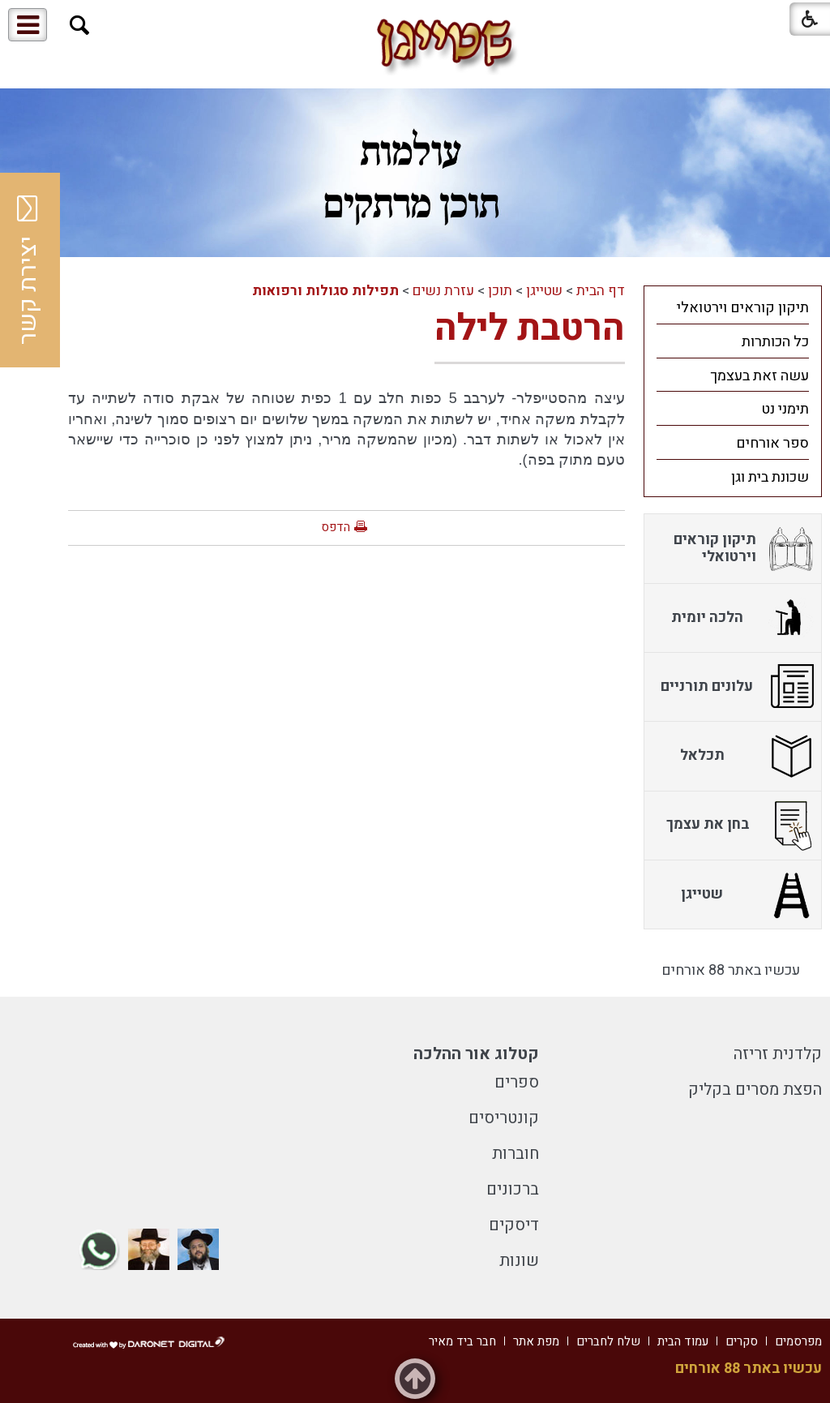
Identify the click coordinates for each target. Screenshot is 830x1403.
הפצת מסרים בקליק (755, 1089)
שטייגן (544, 291)
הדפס (335, 527)
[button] (79, 25)
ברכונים (512, 1189)
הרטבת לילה (529, 328)
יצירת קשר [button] (28, 270)
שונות (519, 1260)
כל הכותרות (775, 342)
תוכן (500, 291)
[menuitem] (733, 307)
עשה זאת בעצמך (759, 376)
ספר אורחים (772, 443)
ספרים (516, 1082)
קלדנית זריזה (778, 1054)
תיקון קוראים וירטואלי (743, 308)
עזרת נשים (443, 291)
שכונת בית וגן (770, 477)
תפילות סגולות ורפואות (325, 291)
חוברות (515, 1153)
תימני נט (785, 409)
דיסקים (514, 1225)
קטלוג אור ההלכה (476, 1054)
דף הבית (600, 291)
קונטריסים (503, 1118)
